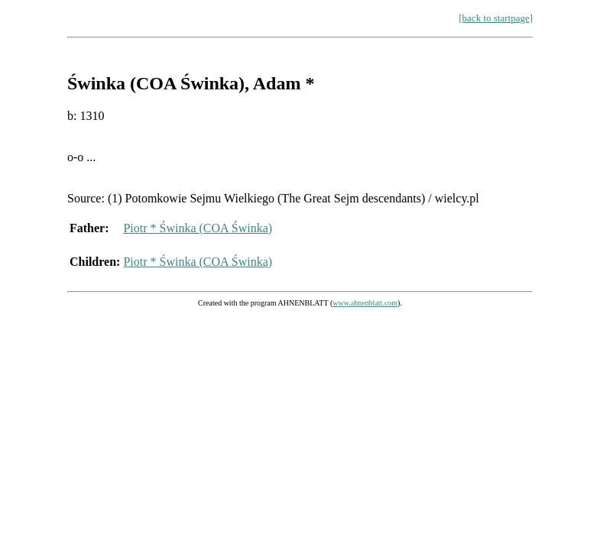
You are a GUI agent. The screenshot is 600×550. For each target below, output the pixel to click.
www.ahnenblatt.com (364, 303)
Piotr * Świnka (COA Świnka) (197, 228)
